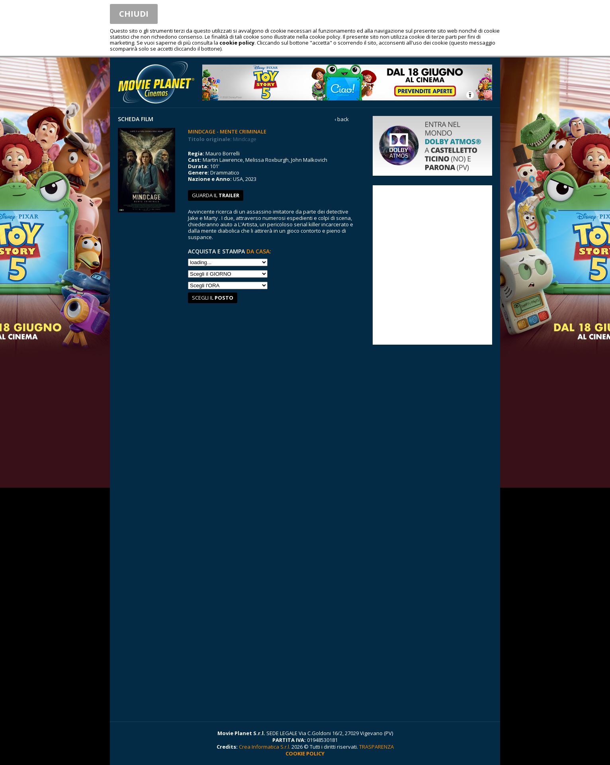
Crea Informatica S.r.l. (264, 746)
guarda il (215, 195)
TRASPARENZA (376, 746)
